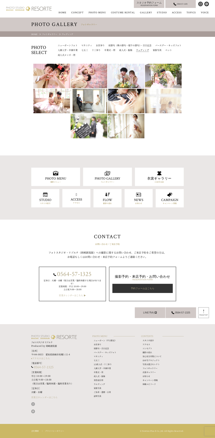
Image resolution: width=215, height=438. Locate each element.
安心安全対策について (152, 356)
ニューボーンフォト (67, 45)
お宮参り (100, 45)
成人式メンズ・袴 (66, 54)
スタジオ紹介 (148, 340)
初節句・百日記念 (101, 348)
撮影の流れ (147, 352)
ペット (168, 50)
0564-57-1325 (74, 274)
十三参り (96, 50)
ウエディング (99, 384)
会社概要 (35, 431)
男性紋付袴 (98, 380)
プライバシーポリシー (54, 431)
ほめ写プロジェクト (151, 360)
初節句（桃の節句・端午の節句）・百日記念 (130, 45)
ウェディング (142, 50)
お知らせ (146, 376)
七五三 (84, 50)
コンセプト (147, 348)
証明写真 (97, 396)
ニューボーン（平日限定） (105, 340)
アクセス (146, 344)
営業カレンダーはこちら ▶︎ (72, 295)
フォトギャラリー (150, 368)
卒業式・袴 (109, 50)
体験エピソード (149, 384)
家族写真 (157, 50)
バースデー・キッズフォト (168, 45)
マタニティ (86, 45)
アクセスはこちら (41, 358)
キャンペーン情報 (150, 380)
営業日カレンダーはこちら (44, 397)
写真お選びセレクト (151, 364)
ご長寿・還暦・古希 (102, 392)
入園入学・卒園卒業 (68, 50)
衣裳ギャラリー (149, 372)
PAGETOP (203, 315)
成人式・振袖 (125, 50)
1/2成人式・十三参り (103, 364)
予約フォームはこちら (142, 288)
